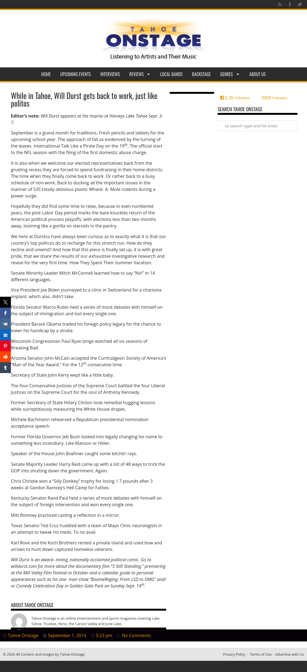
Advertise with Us (289, 654)
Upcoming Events (75, 74)
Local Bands (171, 74)
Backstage (201, 74)
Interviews (110, 74)
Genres (230, 74)
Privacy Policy (234, 654)
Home (46, 74)
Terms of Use (261, 654)
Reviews (140, 74)
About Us (258, 74)
